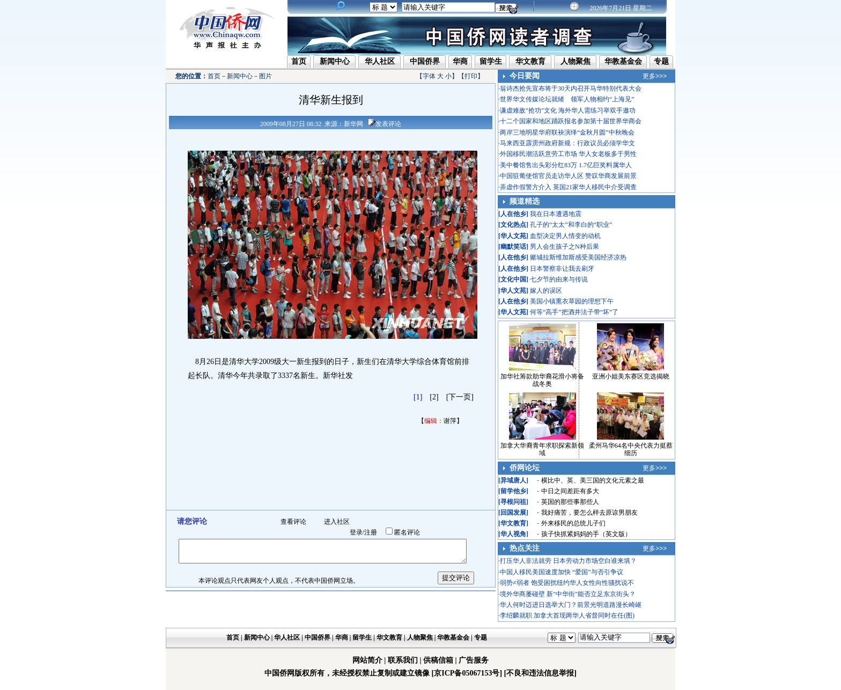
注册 (370, 532)
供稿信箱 (438, 660)
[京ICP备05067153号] (467, 673)
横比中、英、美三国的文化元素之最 (592, 480)
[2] (434, 397)
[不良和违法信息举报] (540, 673)
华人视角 (513, 534)
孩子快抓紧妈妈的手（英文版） (586, 534)
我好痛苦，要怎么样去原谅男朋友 (589, 512)
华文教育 (530, 61)
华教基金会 (623, 61)
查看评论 (293, 521)
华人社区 (380, 61)
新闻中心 (335, 61)
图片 (265, 76)
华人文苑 (513, 236)
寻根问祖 (513, 502)
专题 (661, 61)
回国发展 (513, 512)
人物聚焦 (575, 61)
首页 (298, 61)
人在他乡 (513, 214)
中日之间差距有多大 (570, 491)
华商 (460, 61)
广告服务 (474, 660)
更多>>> (655, 76)
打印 (470, 76)
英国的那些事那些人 (570, 502)
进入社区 (337, 521)
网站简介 (367, 660)
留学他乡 (513, 491)
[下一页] (460, 397)
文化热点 (513, 224)
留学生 (490, 61)
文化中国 (513, 279)
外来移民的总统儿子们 (573, 523)
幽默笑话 (513, 246)
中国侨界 (425, 61)
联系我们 (403, 660)
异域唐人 (513, 480)
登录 (356, 532)
